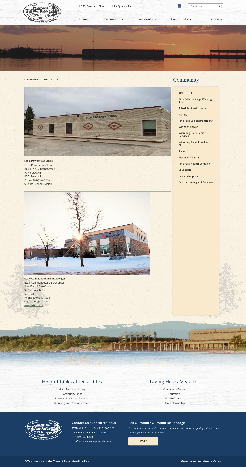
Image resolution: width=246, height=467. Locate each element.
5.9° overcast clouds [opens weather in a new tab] (94, 6)
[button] (220, 6)
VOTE (143, 441)
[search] (204, 6)
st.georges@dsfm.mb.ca (88, 301)
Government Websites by (201, 461)
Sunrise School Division (88, 184)
